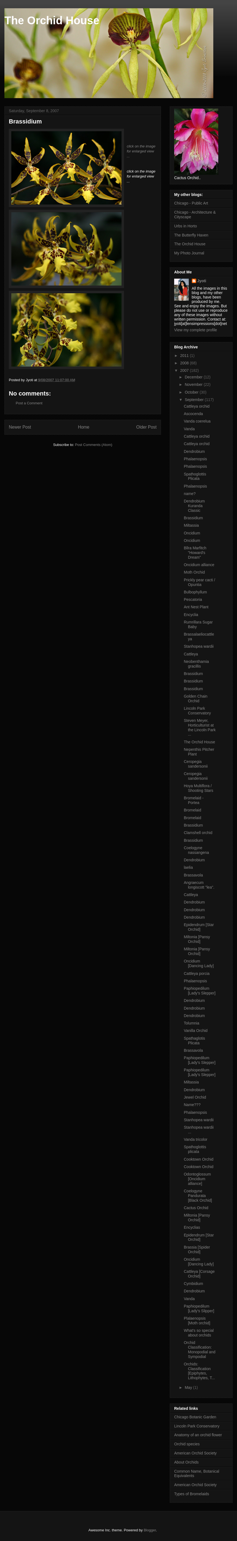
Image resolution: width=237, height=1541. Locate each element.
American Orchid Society (195, 1453)
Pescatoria (193, 599)
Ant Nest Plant (196, 607)
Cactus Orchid (196, 1208)
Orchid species (187, 1444)
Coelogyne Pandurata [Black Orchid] (198, 1196)
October (192, 392)
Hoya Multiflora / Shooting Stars (198, 788)
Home (84, 427)
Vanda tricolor (195, 1139)
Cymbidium (193, 1283)
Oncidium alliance (199, 565)
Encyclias (192, 1227)
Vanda (189, 429)
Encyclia (191, 614)
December (194, 377)
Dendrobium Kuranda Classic (194, 506)
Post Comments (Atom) (93, 445)
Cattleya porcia (196, 973)
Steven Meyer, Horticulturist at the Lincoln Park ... (200, 727)
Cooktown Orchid (198, 1159)
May (189, 1387)
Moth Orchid (194, 572)
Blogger (150, 1530)
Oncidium (192, 533)
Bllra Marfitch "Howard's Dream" (195, 553)
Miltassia (191, 525)
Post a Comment (29, 403)
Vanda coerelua (197, 421)
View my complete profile (195, 330)
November (194, 384)
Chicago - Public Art (191, 203)
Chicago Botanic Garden (195, 1417)
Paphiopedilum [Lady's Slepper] (200, 990)
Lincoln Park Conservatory (197, 710)
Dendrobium (194, 451)
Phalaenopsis (195, 459)
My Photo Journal (189, 253)
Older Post (146, 427)
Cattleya (191, 654)
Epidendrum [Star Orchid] (199, 927)
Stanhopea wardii (199, 646)
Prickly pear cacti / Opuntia (199, 582)
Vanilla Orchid (196, 1030)
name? (190, 493)
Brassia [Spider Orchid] (197, 1249)
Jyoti (201, 281)
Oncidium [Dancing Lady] (199, 963)
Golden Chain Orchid (196, 698)
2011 (185, 355)
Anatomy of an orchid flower (198, 1435)
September (194, 399)
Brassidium (193, 518)
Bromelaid (192, 810)
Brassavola (193, 875)
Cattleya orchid (196, 406)
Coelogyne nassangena (196, 850)
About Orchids (186, 1462)
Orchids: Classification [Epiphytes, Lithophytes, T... (199, 1371)
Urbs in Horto (185, 226)
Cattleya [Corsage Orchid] (199, 1273)
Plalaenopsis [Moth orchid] (197, 1320)
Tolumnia (191, 1023)
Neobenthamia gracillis (196, 663)
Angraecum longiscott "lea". (199, 884)
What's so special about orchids (199, 1332)
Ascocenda (193, 414)
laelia (188, 867)
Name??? (192, 1104)
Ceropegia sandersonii (196, 763)
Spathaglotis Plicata (194, 1040)
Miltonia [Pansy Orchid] (197, 939)
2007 (185, 370)
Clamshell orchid (198, 832)
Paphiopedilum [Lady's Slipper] (199, 1308)
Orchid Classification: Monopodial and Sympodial (200, 1349)
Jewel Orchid (195, 1097)
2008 (185, 363)
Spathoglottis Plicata (195, 476)
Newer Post (20, 427)
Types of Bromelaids (191, 1494)
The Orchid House (51, 20)
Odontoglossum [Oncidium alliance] (197, 1179)
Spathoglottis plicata (195, 1149)
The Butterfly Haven (191, 235)
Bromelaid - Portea (194, 800)
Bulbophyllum (195, 592)
